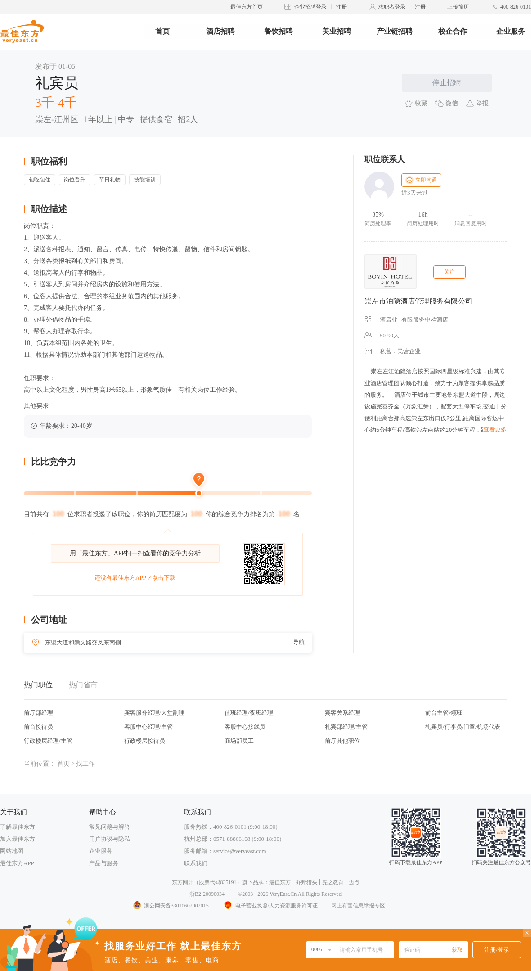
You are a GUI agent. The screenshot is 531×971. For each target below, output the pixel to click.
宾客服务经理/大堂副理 (154, 712)
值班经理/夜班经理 (249, 712)
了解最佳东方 (17, 826)
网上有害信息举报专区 (358, 906)
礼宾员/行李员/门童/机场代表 (462, 726)
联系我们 (195, 863)
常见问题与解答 (109, 826)
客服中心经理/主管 (148, 726)
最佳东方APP (17, 863)
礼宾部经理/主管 (346, 726)
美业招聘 (336, 31)
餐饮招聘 (278, 31)
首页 (162, 31)
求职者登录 (391, 7)
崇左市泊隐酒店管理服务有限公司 (418, 301)
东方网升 (183, 882)
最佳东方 (280, 882)
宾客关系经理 (342, 712)
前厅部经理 (38, 712)
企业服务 (510, 31)
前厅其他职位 (342, 740)
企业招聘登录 (310, 7)
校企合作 (452, 31)
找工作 (85, 763)
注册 (341, 7)
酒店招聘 (220, 31)
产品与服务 (103, 863)
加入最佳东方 (17, 838)
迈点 (354, 882)
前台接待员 (38, 726)
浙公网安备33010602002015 (170, 906)
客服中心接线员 (245, 726)
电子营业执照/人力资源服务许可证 (270, 906)
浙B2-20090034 (207, 894)
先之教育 (333, 882)
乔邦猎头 (306, 882)
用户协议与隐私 (109, 838)
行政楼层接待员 (144, 740)
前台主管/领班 (443, 712)
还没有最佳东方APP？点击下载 (135, 577)
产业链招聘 (395, 31)
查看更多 (495, 429)
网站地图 (11, 851)
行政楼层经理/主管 (48, 740)
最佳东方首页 (246, 7)
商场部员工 (239, 740)
